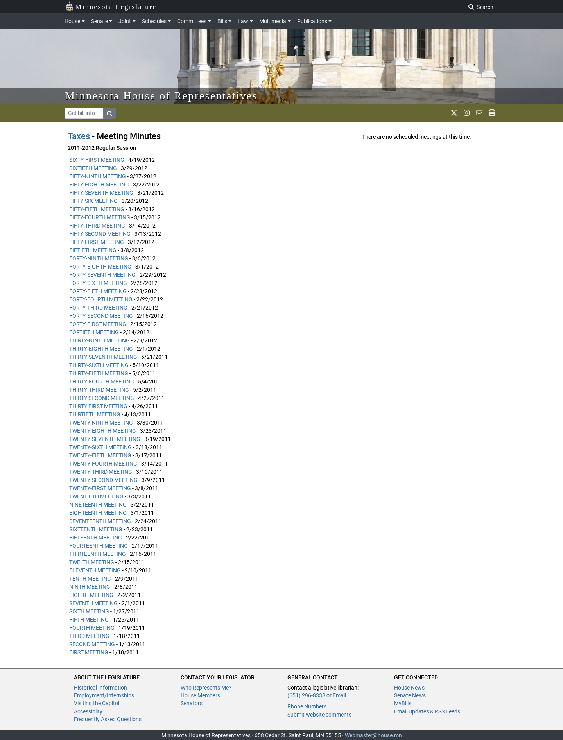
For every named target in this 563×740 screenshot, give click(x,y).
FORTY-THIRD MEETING (98, 308)
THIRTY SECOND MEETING (101, 398)
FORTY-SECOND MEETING (101, 316)
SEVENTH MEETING (93, 603)
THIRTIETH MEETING (94, 414)
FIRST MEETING (88, 652)
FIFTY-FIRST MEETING (96, 242)
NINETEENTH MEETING (98, 505)
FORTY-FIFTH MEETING (98, 291)
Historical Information (100, 687)
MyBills (402, 703)
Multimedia (272, 21)
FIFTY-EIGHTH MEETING (99, 184)
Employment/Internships (104, 695)
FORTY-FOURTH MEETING (101, 299)
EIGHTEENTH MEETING (98, 513)
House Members (200, 695)
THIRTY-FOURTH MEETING (101, 381)
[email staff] (479, 113)
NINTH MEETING (89, 587)
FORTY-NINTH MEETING (98, 258)
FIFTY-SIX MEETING (93, 201)
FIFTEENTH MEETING (95, 537)
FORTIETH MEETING (94, 332)
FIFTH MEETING (89, 619)
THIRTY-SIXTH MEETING (99, 365)
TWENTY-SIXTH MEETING (100, 447)
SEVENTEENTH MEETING (100, 521)
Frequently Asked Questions (108, 719)
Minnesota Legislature (111, 6)
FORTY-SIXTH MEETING (98, 283)
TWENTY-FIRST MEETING (100, 488)
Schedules (154, 21)
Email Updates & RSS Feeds (427, 711)
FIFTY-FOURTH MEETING (99, 217)
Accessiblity (88, 711)
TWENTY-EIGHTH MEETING (102, 431)
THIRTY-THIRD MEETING (99, 390)
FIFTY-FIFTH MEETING (96, 209)
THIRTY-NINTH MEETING (99, 340)
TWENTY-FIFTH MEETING (100, 455)
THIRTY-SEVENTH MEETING (103, 357)
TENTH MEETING (90, 578)
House (72, 21)
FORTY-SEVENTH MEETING (102, 275)
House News (409, 687)
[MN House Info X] (454, 113)
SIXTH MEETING (89, 611)
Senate (99, 21)
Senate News (410, 695)
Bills (222, 21)
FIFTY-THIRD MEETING (97, 225)
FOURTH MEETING (92, 628)
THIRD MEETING (89, 636)
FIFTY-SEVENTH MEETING (101, 193)
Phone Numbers (306, 706)
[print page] (492, 113)
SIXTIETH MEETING (93, 168)
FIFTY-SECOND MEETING (100, 234)
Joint (124, 21)
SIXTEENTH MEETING (95, 529)
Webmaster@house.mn (373, 735)
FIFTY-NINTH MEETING (97, 176)
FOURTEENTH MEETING (98, 546)
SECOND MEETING (92, 644)
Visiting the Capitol (96, 703)
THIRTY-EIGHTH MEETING (101, 349)
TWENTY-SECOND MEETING (103, 480)
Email (339, 695)
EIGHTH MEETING (91, 595)
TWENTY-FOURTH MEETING (103, 463)
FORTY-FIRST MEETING (97, 324)
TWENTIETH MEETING (96, 496)
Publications (312, 21)
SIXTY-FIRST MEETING (96, 160)
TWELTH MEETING (91, 562)
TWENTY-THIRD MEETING (100, 472)
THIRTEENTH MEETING (97, 554)
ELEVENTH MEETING (95, 570)
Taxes (79, 136)
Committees (191, 21)
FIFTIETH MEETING (93, 250)
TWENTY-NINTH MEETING (101, 422)
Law (243, 21)
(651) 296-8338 (306, 695)
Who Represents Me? (206, 687)
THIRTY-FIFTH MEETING (98, 373)
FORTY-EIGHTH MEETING (100, 266)
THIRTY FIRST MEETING (98, 406)
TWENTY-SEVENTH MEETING (104, 439)
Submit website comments (319, 714)
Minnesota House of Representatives (161, 96)
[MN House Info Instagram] (467, 113)
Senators (192, 703)
